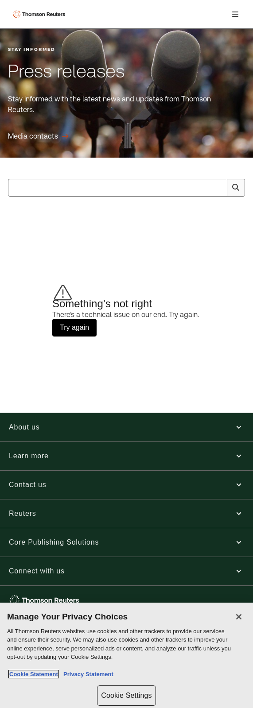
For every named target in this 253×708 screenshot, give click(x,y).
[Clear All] (218, 187)
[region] (126, 655)
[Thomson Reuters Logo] (40, 14)
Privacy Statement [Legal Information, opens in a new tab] (86, 674)
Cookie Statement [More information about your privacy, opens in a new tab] (33, 674)
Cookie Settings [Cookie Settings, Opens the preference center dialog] (126, 695)
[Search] (236, 187)
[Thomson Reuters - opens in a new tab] (45, 600)
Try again (74, 327)
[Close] (239, 617)
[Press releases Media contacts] (38, 136)
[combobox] (126, 188)
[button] (126, 427)
